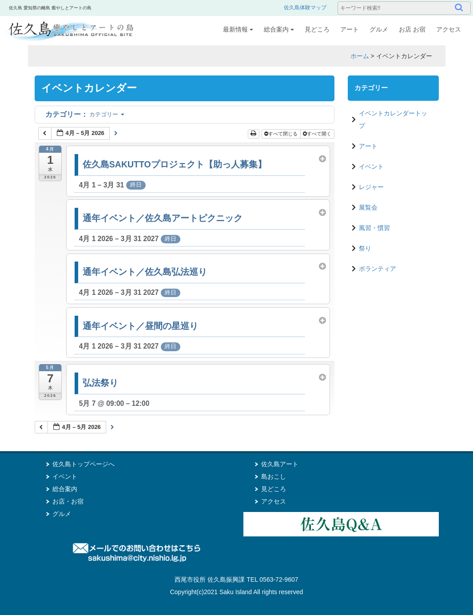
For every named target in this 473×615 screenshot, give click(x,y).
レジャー (371, 186)
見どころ (317, 29)
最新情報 (238, 29)
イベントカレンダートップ (393, 119)
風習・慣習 (374, 227)
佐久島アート (279, 464)
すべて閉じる (281, 133)
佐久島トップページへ (83, 464)
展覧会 (368, 207)
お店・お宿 (67, 501)
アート (349, 29)
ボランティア (377, 268)
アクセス (448, 29)
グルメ (379, 29)
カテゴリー (84, 114)
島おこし (273, 476)
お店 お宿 (412, 29)
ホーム (359, 56)
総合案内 (279, 29)
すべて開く (318, 133)
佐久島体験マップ (305, 7)
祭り (365, 248)
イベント (371, 166)
